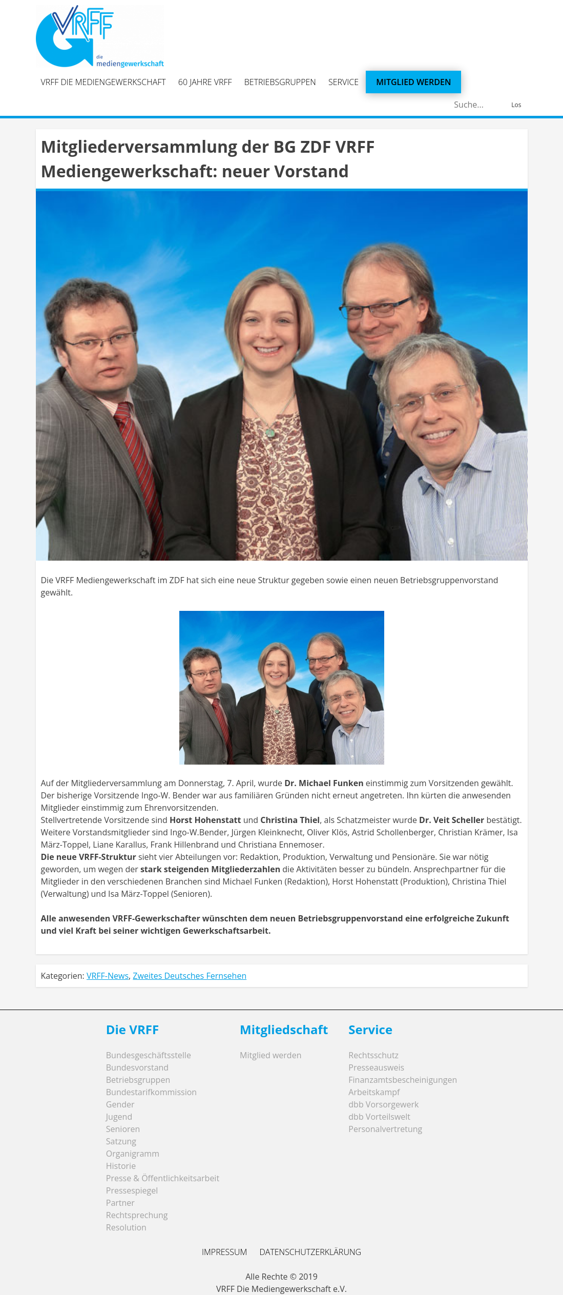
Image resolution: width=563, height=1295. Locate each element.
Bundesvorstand (137, 1067)
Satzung (121, 1141)
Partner (120, 1202)
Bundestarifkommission (151, 1092)
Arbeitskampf (374, 1092)
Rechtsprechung (137, 1215)
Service (343, 82)
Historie (121, 1165)
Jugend (119, 1116)
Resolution (126, 1227)
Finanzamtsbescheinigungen (402, 1079)
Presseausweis (376, 1067)
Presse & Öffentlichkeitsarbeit (162, 1178)
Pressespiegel (132, 1190)
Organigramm (132, 1153)
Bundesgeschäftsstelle (148, 1055)
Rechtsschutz (373, 1055)
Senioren (123, 1129)
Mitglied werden (413, 82)
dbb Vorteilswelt (379, 1116)
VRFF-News (108, 975)
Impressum (224, 1252)
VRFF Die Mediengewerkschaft (103, 82)
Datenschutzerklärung (310, 1252)
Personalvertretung (385, 1129)
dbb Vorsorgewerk (383, 1104)
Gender (120, 1104)
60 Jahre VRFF (205, 82)
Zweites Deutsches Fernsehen (189, 975)
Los (516, 104)
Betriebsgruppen (280, 82)
